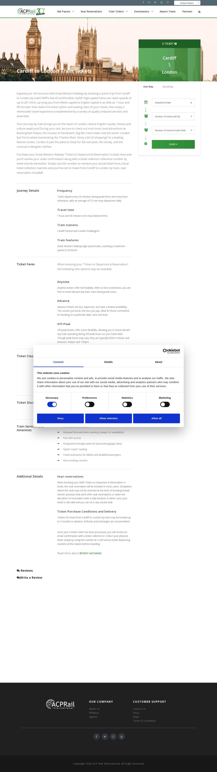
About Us (94, 708)
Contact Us (139, 708)
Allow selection (108, 418)
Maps (136, 716)
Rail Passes (63, 11)
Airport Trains (168, 11)
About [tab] (158, 361)
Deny (60, 418)
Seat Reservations (91, 11)
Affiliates (94, 712)
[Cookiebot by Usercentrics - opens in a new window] (165, 351)
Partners (187, 11)
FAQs (136, 712)
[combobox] (187, 2)
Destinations (141, 11)
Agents (93, 716)
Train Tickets (116, 11)
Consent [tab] (58, 361)
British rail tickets (91, 553)
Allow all (157, 418)
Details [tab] (108, 361)
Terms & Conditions (144, 720)
